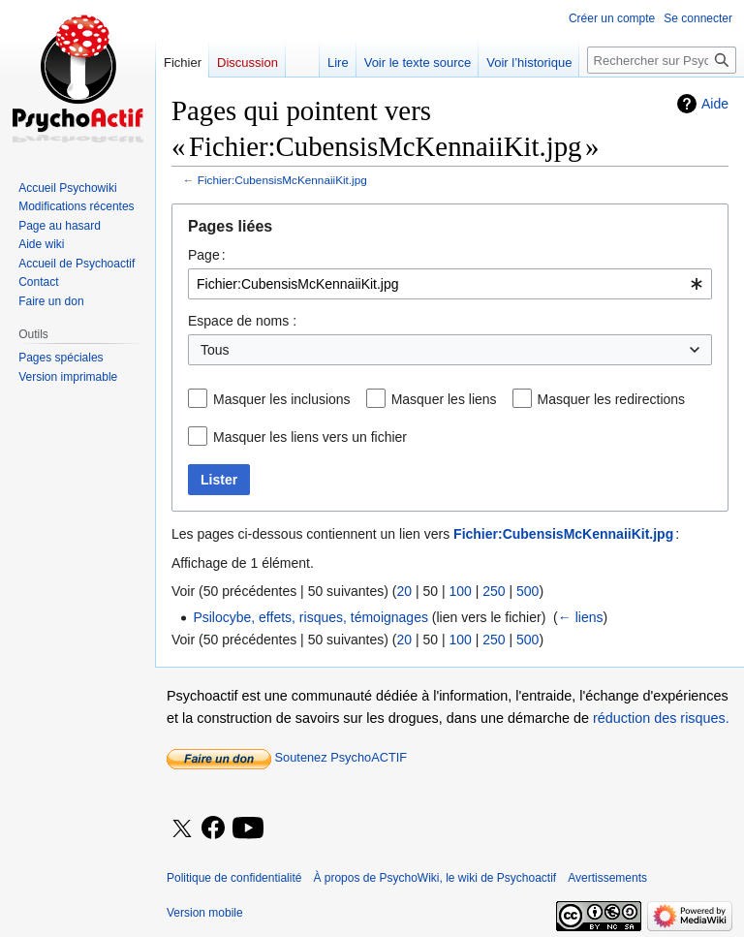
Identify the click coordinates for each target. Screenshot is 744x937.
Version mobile (205, 913)
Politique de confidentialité (234, 878)
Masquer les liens (444, 399)
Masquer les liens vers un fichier (310, 437)
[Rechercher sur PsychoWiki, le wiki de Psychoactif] (661, 60)
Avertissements (607, 878)
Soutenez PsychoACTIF (287, 757)
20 (404, 591)
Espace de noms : (242, 320)
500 (527, 591)
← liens (581, 617)
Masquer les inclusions (282, 399)
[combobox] (450, 283)
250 (493, 591)
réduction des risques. (661, 718)
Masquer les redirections (612, 399)
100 (460, 591)
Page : (207, 255)
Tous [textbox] (215, 350)
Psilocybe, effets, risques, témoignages (310, 617)
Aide (714, 103)
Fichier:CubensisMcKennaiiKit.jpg (282, 179)
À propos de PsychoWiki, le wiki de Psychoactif (434, 878)
